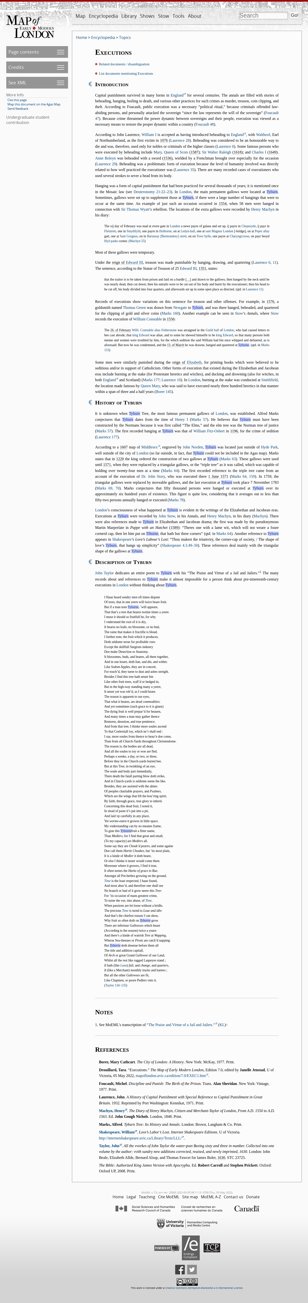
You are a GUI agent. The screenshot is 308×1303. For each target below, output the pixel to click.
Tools (179, 16)
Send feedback (17, 108)
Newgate (180, 308)
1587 (194, 152)
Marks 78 (176, 500)
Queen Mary (150, 386)
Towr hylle (204, 236)
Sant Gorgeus (129, 236)
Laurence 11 (254, 289)
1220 (120, 459)
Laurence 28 (179, 140)
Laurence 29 (106, 164)
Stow (163, 16)
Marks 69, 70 (107, 488)
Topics (125, 37)
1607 (124, 447)
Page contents (23, 52)
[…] (188, 279)
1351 (202, 268)
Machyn (260, 516)
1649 (272, 152)
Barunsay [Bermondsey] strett (166, 236)
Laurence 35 (184, 170)
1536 (167, 158)
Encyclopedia (103, 16)
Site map (190, 1196)
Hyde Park (269, 447)
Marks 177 (151, 380)
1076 (164, 140)
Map (80, 16)
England (177, 95)
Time (107, 881)
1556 (170, 319)
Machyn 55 (137, 241)
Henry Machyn (263, 209)
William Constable (147, 319)
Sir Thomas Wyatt (135, 209)
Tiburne (152, 534)
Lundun (175, 226)
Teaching (147, 1196)
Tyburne (133, 607)
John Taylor (104, 573)
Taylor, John (109, 1146)
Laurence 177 (106, 437)
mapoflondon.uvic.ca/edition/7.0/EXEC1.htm (171, 1076)
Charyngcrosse (239, 236)
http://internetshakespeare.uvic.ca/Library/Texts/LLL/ (140, 1138)
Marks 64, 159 (243, 476)
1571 (107, 465)
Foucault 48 (205, 124)
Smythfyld (133, 231)
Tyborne (243, 345)
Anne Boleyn (105, 158)
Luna (123, 965)
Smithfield (270, 380)
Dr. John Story (153, 476)
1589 (174, 528)
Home (81, 37)
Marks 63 (228, 459)
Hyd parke (111, 241)
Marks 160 (170, 313)
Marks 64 (170, 471)
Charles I (259, 152)
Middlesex (149, 447)
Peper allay (262, 231)
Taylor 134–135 (115, 985)
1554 (222, 204)
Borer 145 (163, 392)
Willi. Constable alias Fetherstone (154, 330)
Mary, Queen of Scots (171, 152)
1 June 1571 (218, 476)
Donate (253, 1196)
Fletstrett (110, 231)
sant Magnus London (219, 231)
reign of (127, 262)
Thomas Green (134, 308)
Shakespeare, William (117, 1132)
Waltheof (263, 135)
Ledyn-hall (188, 231)
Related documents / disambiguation (124, 64)
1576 (270, 302)
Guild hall (212, 330)
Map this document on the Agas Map (33, 104)
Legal (131, 1196)
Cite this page (17, 100)
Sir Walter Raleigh (216, 152)
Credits (16, 67)
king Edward (140, 335)
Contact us (233, 1196)
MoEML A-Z (211, 1196)
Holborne (165, 231)
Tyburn (272, 192)
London (186, 192)
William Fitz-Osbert (209, 431)
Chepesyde (249, 226)
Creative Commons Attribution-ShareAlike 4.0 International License (204, 1288)
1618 (237, 152)
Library (129, 16)
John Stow (167, 516)
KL (222, 1025)
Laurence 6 (225, 146)
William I (148, 135)
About (194, 16)
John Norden (193, 447)
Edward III (134, 262)
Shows (147, 16)
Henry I (181, 419)
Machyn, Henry (112, 1111)
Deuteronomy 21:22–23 (152, 192)
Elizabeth (194, 362)
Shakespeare (121, 539)
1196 (234, 431)
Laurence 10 (171, 380)
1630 (221, 1158)
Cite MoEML (168, 1196)
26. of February (120, 330)
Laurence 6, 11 (264, 262)
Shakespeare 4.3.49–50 (180, 545)
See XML (17, 82)
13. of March (175, 345)
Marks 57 (199, 419)
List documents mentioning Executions (126, 73)
